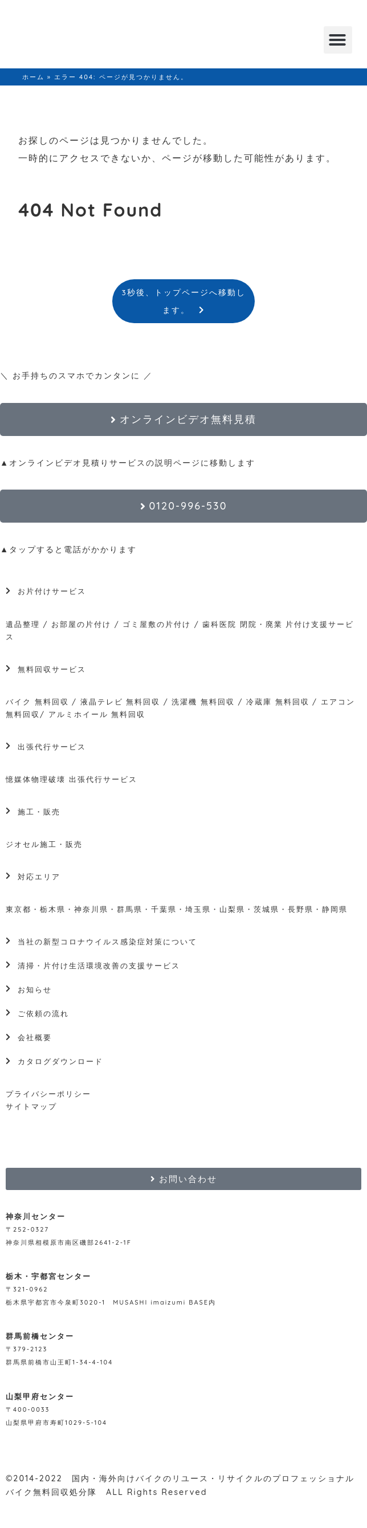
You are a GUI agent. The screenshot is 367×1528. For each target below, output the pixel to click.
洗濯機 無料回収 (202, 701)
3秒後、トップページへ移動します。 (183, 300)
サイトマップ (31, 1106)
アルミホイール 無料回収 (97, 714)
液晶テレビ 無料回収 (120, 701)
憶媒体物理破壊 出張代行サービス (71, 779)
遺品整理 (23, 624)
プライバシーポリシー (48, 1093)
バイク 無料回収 (37, 701)
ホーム (33, 77)
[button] (338, 40)
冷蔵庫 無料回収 (277, 701)
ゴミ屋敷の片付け (157, 624)
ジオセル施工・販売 (44, 844)
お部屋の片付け (81, 624)
